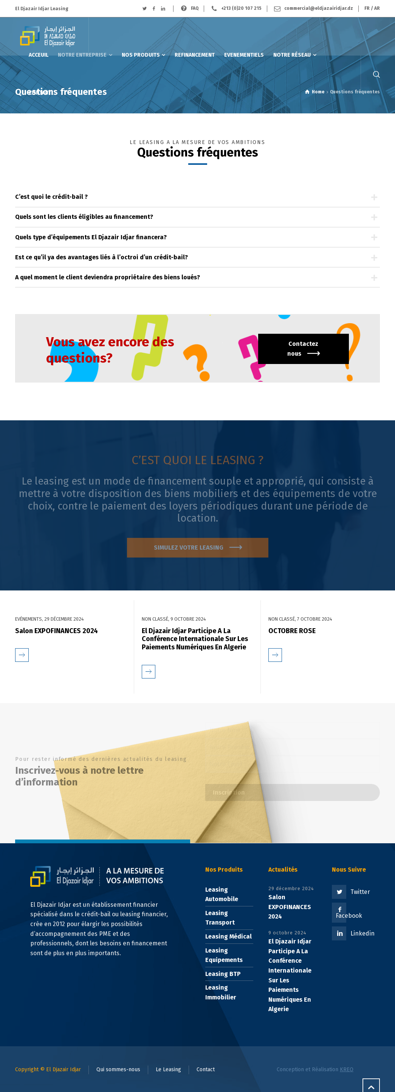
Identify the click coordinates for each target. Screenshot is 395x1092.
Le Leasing (168, 1069)
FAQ (194, 8)
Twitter (360, 891)
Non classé (155, 619)
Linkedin (362, 933)
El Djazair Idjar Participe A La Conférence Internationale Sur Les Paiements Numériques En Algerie (195, 639)
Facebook (349, 915)
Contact (206, 1069)
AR (377, 8)
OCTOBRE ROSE (292, 631)
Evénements (28, 619)
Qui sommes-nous (118, 1069)
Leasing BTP (223, 973)
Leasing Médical (228, 936)
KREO (346, 1069)
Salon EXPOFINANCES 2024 (56, 631)
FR (367, 8)
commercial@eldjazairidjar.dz (318, 8)
